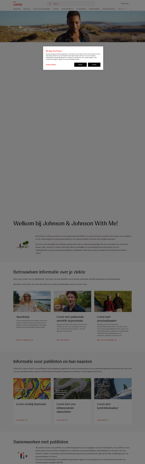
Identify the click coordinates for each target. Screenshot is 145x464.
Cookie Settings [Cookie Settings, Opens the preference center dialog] (51, 64)
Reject (80, 64)
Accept (94, 64)
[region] (73, 58)
